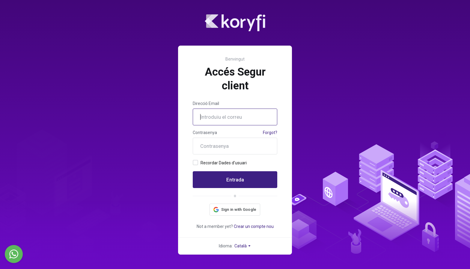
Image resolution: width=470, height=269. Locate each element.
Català (242, 246)
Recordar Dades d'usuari (220, 162)
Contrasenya (205, 132)
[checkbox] (195, 162)
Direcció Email (206, 103)
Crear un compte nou (254, 226)
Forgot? (270, 132)
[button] (235, 210)
